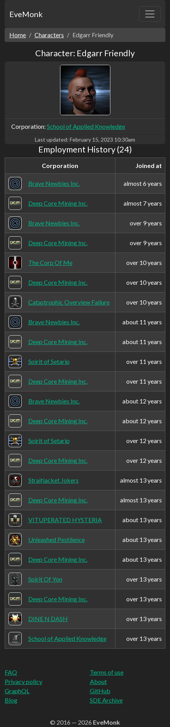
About (98, 681)
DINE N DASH (48, 618)
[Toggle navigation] (150, 14)
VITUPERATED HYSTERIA (65, 519)
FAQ (11, 672)
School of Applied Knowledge (86, 126)
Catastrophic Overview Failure (69, 302)
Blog (11, 700)
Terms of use (107, 672)
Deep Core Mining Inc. (58, 203)
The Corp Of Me (50, 262)
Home (17, 34)
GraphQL (17, 690)
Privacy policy (23, 681)
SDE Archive (106, 700)
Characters (49, 34)
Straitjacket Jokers (53, 480)
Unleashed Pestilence (56, 539)
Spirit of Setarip (49, 361)
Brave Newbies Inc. (54, 183)
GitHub (100, 690)
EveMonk (26, 14)
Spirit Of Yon (45, 579)
